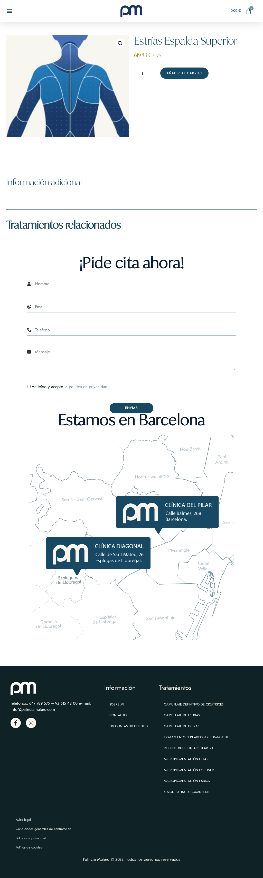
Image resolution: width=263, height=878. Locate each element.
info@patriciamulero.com (33, 709)
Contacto (118, 715)
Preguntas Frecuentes (128, 726)
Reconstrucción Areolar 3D (188, 748)
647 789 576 (39, 703)
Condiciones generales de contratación (43, 829)
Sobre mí (116, 704)
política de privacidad (88, 387)
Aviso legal (23, 820)
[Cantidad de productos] (144, 73)
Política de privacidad (31, 838)
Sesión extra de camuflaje (187, 792)
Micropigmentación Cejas (186, 759)
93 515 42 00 (66, 703)
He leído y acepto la (69, 387)
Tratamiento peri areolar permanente (197, 737)
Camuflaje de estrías (182, 715)
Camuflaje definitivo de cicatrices (193, 704)
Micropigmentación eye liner (189, 770)
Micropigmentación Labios (187, 781)
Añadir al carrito (184, 73)
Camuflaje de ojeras (181, 726)
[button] (9, 11)
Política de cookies (29, 847)
